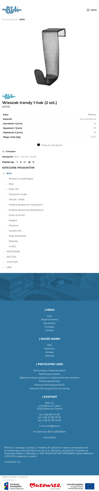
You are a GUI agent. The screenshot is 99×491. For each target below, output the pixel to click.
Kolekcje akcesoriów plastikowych (26, 210)
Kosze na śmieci (17, 215)
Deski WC (14, 189)
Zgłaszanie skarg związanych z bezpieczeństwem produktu (49, 377)
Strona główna (9, 19)
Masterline (49, 348)
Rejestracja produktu (49, 374)
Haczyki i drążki (28, 157)
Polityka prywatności (49, 381)
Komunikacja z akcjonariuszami (49, 370)
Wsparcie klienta (49, 319)
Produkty (49, 327)
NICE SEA (11, 257)
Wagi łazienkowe (17, 236)
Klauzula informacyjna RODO (49, 385)
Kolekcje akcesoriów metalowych (26, 204)
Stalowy (92, 114)
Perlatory (13, 225)
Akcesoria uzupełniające (21, 178)
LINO (9, 267)
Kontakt (49, 330)
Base (11, 184)
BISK (22, 19)
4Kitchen (49, 356)
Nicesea (49, 352)
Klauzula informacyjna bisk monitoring (50, 388)
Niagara (13, 220)
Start (49, 316)
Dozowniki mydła (18, 194)
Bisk (49, 345)
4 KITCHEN (12, 262)
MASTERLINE (13, 251)
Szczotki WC (15, 230)
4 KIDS (12, 246)
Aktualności (49, 323)
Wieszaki (13, 241)
